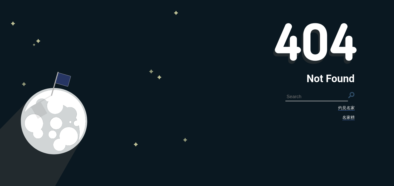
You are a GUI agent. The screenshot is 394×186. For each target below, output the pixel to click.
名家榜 (348, 117)
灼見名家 (346, 107)
